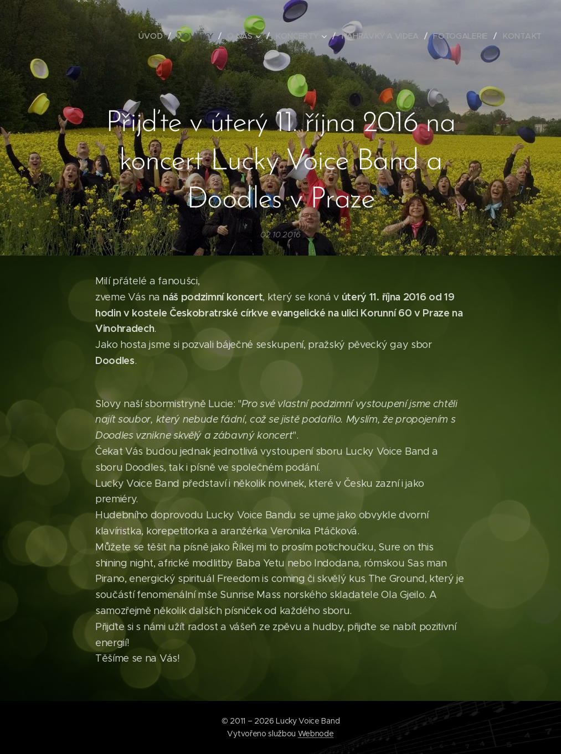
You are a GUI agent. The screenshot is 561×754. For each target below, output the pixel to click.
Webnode (316, 734)
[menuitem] (155, 36)
